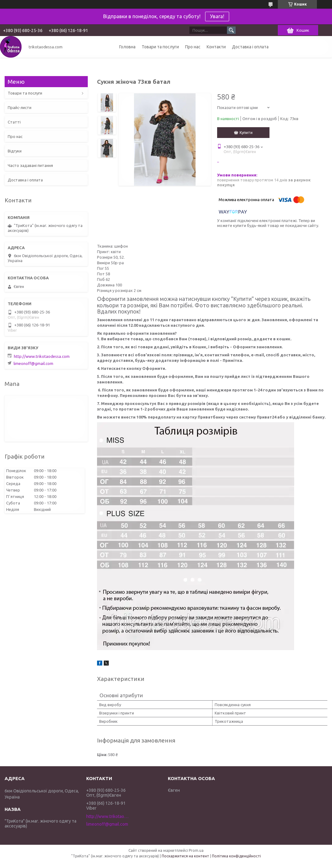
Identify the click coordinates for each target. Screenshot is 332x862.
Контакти (216, 46)
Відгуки (15, 151)
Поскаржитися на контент (185, 856)
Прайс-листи (19, 107)
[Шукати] (231, 30)
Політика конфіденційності (236, 856)
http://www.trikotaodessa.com (42, 356)
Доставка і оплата (250, 46)
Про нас (192, 46)
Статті (14, 122)
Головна (127, 46)
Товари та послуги (160, 46)
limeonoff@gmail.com (33, 363)
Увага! (217, 16)
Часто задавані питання (30, 165)
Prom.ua (196, 850)
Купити (246, 132)
